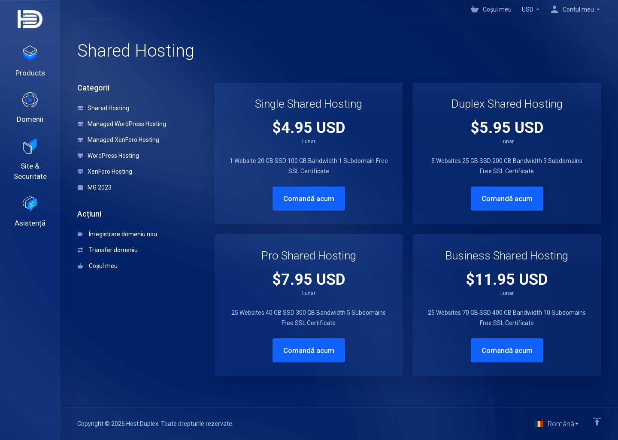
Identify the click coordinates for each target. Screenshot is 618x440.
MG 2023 (95, 187)
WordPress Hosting (108, 155)
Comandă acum (308, 198)
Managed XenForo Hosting (118, 139)
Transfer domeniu (108, 250)
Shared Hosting (103, 108)
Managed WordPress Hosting (122, 124)
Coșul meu (98, 265)
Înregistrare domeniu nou (117, 234)
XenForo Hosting (105, 171)
